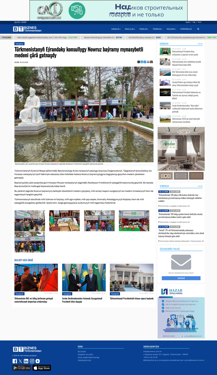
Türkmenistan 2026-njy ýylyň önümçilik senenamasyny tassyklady (186, 120)
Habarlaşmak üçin (84, 360)
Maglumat (171, 29)
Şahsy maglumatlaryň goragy (88, 357)
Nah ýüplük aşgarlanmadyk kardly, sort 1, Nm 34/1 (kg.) (50, 37)
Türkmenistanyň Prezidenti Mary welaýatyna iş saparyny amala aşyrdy (185, 53)
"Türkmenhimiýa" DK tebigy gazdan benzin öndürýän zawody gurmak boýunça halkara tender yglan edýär (180, 215)
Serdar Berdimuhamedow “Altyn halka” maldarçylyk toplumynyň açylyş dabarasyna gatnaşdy (187, 108)
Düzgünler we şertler (85, 354)
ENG (188, 22)
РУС (200, 22)
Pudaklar (144, 29)
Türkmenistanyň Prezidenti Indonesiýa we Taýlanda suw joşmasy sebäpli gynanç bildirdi (186, 95)
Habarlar (164, 43)
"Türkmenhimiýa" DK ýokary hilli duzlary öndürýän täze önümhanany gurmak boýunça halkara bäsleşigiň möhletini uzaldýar (180, 197)
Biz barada (82, 352)
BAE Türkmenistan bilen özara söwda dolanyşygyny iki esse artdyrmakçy (184, 73)
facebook (15, 361)
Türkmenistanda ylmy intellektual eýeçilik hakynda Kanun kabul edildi (186, 63)
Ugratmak (181, 278)
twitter (20, 361)
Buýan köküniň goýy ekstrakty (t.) (105, 37)
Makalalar (130, 29)
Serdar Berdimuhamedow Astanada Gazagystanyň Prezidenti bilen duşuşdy (82, 300)
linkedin (26, 361)
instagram (31, 361)
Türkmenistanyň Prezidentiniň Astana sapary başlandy (131, 298)
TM (194, 22)
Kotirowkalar (186, 29)
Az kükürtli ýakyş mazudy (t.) (147, 37)
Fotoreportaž (19, 43)
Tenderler (164, 186)
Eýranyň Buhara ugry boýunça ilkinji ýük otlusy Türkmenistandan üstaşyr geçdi (186, 84)
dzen (37, 361)
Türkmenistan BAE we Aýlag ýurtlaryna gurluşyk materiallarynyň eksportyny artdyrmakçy (33, 300)
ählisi (200, 43)
